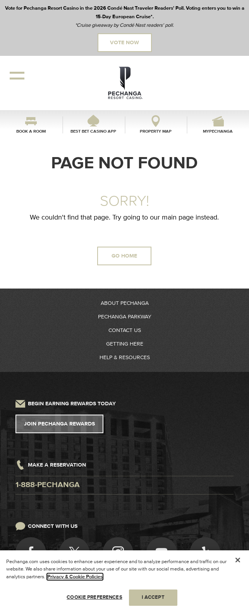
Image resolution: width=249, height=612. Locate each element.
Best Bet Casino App (93, 131)
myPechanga (218, 131)
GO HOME (124, 255)
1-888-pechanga (47, 485)
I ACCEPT (153, 598)
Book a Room (31, 131)
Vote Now (124, 42)
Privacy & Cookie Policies (75, 577)
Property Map (156, 131)
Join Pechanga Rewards (59, 423)
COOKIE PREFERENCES (94, 598)
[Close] (237, 560)
